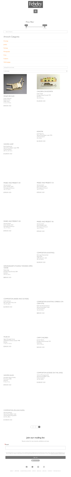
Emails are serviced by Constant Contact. (58, 453)
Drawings (6, 41)
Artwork (17, 470)
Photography (7, 51)
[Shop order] (35, 71)
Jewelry (5, 44)
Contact (50, 470)
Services (39, 470)
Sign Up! (35, 457)
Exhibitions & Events (25, 470)
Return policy (57, 470)
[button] (36, 11)
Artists (34, 470)
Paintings (6, 48)
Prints (5, 55)
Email (7, 444)
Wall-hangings (7, 62)
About (11, 470)
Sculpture (6, 58)
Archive (44, 470)
